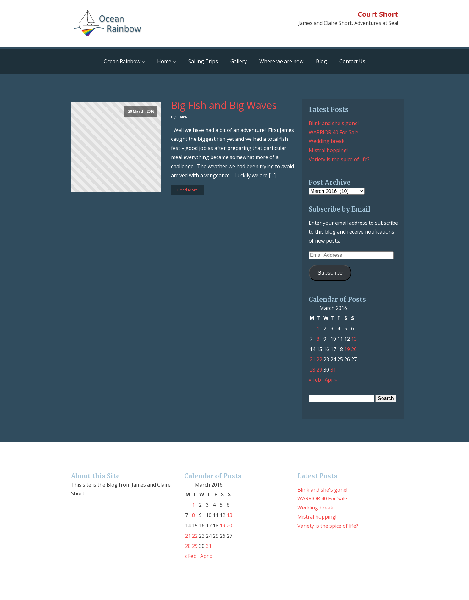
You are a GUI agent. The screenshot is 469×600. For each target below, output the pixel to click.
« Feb (315, 379)
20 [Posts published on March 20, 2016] (354, 349)
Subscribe (330, 273)
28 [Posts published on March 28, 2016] (312, 369)
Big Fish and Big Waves (224, 105)
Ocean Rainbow (122, 61)
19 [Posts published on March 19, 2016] (347, 349)
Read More (187, 190)
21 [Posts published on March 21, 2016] (312, 359)
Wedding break (327, 141)
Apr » (331, 379)
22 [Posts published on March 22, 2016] (319, 359)
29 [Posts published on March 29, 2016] (319, 369)
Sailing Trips (203, 61)
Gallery (238, 61)
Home (164, 61)
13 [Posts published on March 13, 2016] (354, 338)
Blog (321, 61)
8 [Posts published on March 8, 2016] (318, 338)
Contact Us (352, 61)
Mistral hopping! (328, 150)
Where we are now (281, 61)
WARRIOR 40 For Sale (333, 132)
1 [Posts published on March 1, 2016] (318, 328)
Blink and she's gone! (334, 123)
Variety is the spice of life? (339, 159)
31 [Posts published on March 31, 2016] (333, 369)
